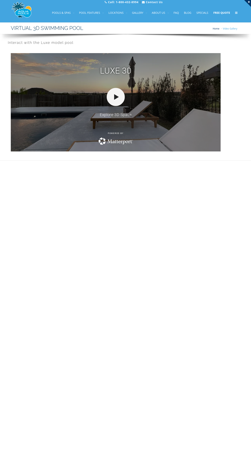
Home (216, 28)
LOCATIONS (112, 13)
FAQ (173, 13)
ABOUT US (155, 13)
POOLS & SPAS (58, 13)
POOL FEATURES (86, 13)
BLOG (184, 13)
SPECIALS (199, 13)
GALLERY (134, 13)
